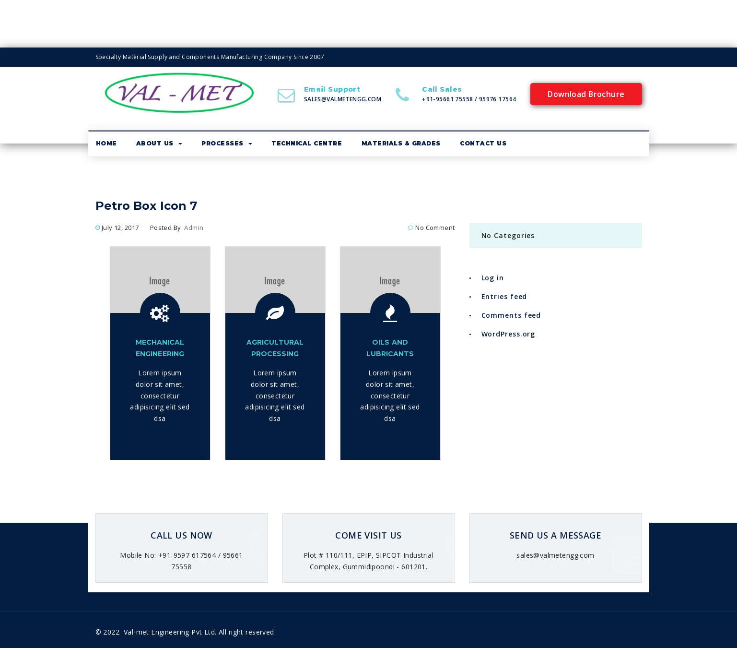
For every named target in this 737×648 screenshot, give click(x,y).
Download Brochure (586, 94)
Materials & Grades (401, 143)
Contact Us (483, 143)
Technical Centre (306, 143)
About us (159, 143)
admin (193, 228)
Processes (226, 143)
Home (106, 143)
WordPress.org (508, 334)
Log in (492, 278)
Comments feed (511, 315)
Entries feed (504, 296)
